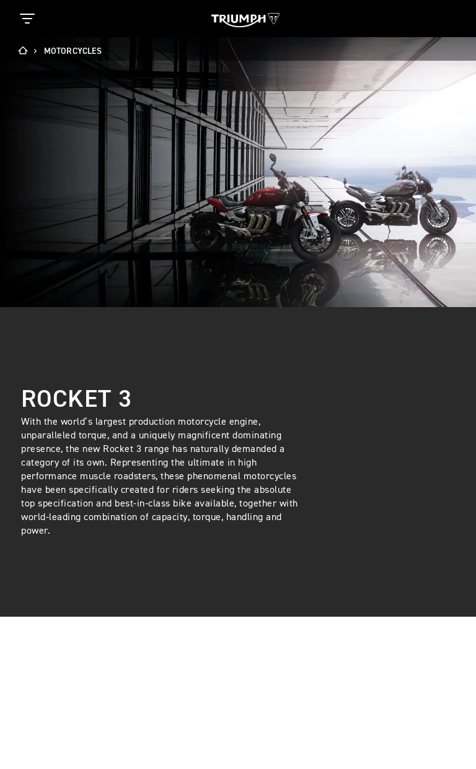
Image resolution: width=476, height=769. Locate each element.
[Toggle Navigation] (27, 18)
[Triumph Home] (245, 19)
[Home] (27, 51)
